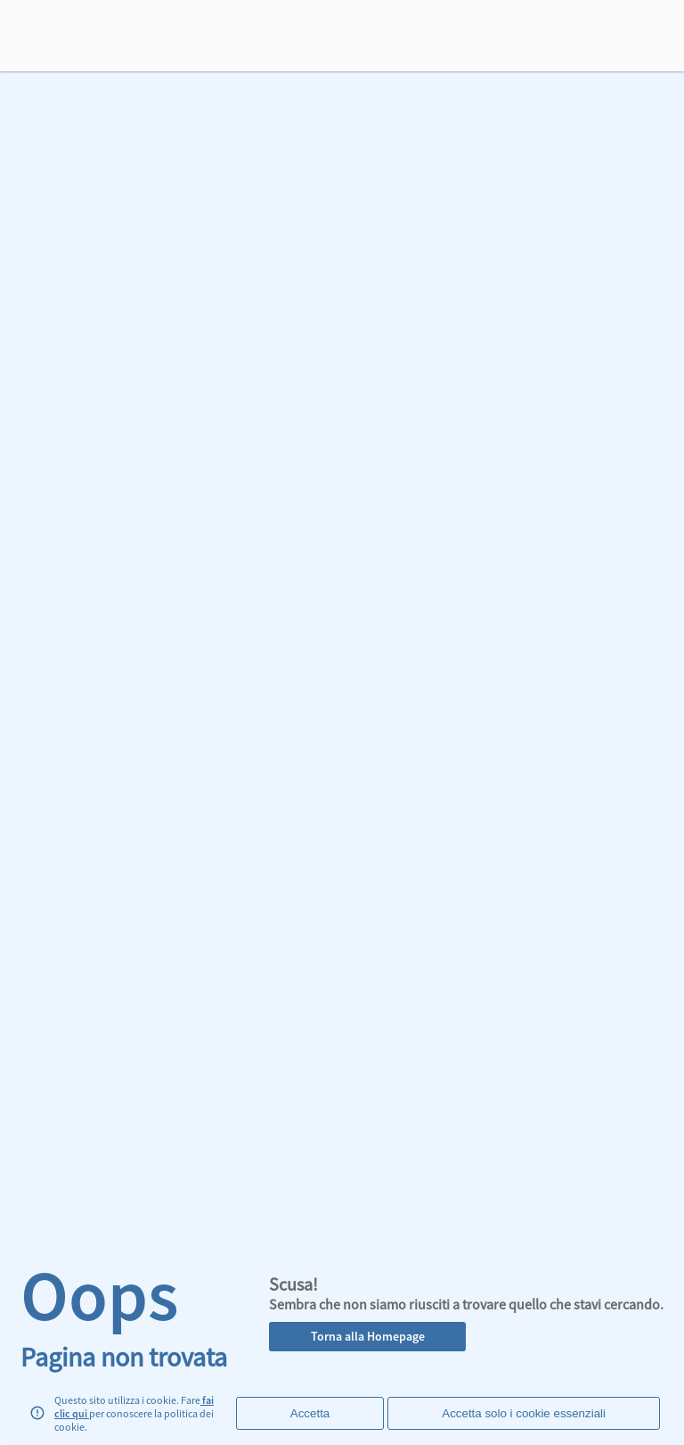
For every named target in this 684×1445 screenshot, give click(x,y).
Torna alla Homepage (368, 1336)
